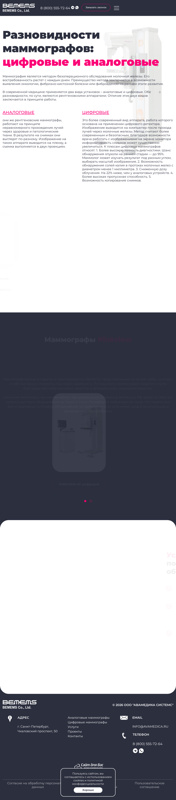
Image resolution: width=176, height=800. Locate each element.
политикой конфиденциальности (88, 782)
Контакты (75, 736)
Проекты (75, 731)
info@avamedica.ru (150, 726)
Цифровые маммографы (87, 722)
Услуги (73, 727)
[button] (85, 501)
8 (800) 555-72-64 (55, 8)
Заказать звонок (96, 7)
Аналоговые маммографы (88, 718)
